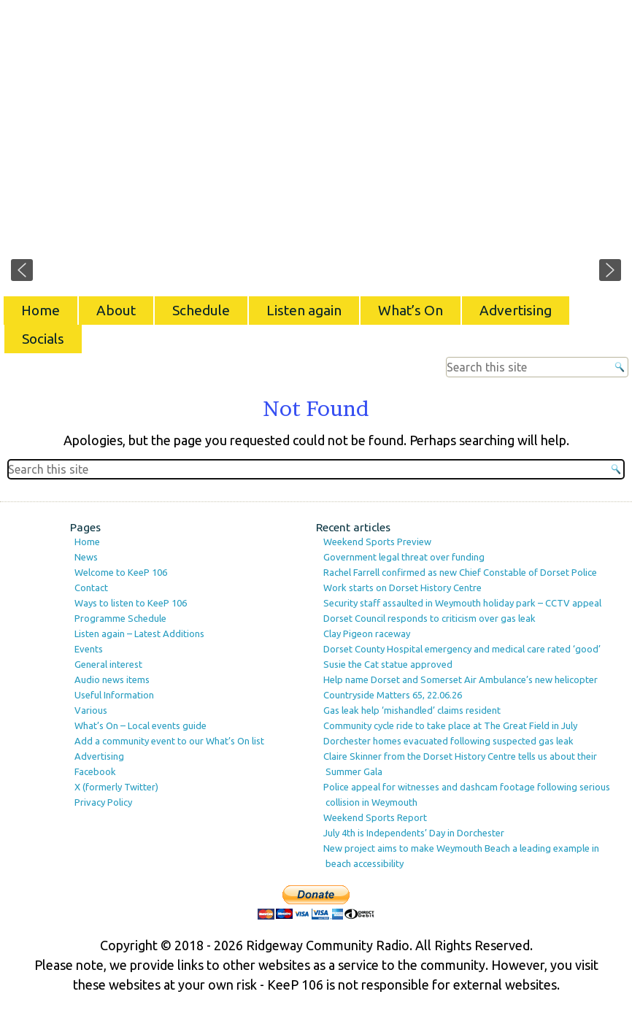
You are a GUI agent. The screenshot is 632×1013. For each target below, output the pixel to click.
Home (40, 310)
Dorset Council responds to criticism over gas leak (429, 618)
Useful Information (114, 695)
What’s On (410, 310)
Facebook (95, 771)
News (86, 557)
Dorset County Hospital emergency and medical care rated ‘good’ (462, 649)
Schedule (201, 310)
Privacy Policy (103, 802)
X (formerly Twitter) (116, 787)
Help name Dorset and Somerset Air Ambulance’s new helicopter (460, 679)
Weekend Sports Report (375, 817)
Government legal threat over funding (404, 557)
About (116, 310)
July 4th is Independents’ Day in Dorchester (413, 833)
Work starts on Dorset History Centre (402, 587)
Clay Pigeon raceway (366, 633)
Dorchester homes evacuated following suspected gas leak (448, 741)
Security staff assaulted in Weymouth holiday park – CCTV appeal (462, 603)
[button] (22, 270)
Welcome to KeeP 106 (120, 572)
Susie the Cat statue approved (387, 664)
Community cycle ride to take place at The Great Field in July (450, 725)
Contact (91, 587)
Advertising (515, 310)
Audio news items (112, 679)
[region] (316, 146)
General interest (108, 664)
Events (88, 649)
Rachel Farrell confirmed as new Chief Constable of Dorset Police (460, 572)
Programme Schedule (120, 618)
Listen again (304, 310)
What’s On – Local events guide (140, 725)
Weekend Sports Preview (377, 541)
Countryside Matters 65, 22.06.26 (392, 695)
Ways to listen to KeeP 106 (130, 603)
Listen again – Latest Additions (139, 633)
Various (90, 710)
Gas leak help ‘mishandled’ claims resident (412, 710)
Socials (43, 339)
